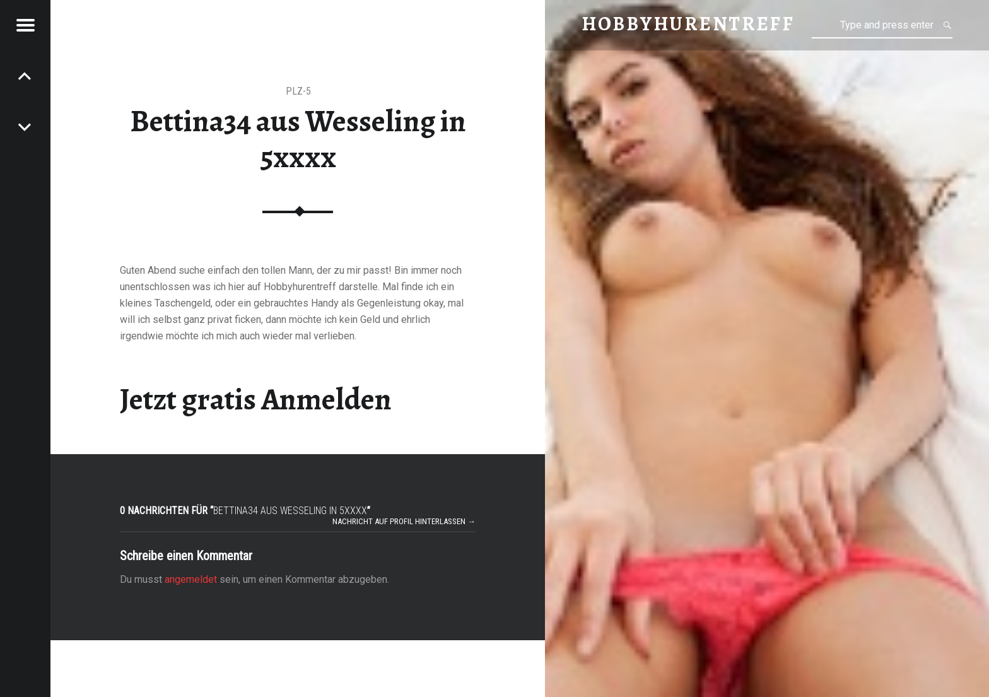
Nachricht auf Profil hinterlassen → (404, 521)
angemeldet (191, 579)
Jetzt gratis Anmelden (256, 399)
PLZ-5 (298, 91)
